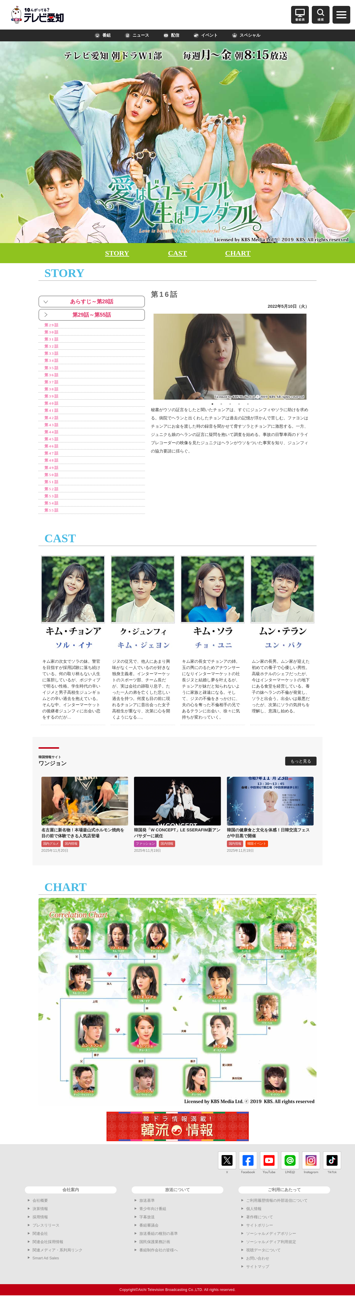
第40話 (52, 405)
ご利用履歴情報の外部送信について (277, 1206)
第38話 (52, 391)
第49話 (52, 471)
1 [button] (212, 404)
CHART (238, 253)
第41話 (52, 413)
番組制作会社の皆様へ (158, 1255)
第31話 (52, 339)
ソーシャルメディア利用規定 (271, 1247)
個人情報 (254, 1214)
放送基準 (147, 1206)
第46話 (52, 449)
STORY (117, 253)
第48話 (52, 464)
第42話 (52, 420)
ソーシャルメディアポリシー (271, 1239)
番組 (103, 35)
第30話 (52, 332)
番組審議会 (149, 1230)
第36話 (52, 376)
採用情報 (40, 1222)
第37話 (52, 383)
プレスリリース (46, 1230)
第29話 (52, 325)
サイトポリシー (259, 1230)
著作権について (259, 1222)
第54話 (52, 508)
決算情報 (40, 1214)
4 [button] (239, 404)
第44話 (52, 435)
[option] (230, 357)
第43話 (52, 427)
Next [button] (311, 356)
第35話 (52, 369)
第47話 (52, 457)
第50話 (52, 478)
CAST (177, 253)
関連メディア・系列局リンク (58, 1255)
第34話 (52, 361)
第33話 (52, 354)
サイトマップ (257, 1272)
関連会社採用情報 (48, 1247)
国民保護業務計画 (154, 1247)
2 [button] (221, 404)
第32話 (52, 347)
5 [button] (248, 404)
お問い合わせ (257, 1263)
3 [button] (230, 404)
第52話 (52, 493)
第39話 (52, 398)
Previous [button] (149, 356)
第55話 (52, 515)
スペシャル (246, 35)
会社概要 (40, 1206)
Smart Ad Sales (46, 1263)
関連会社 (40, 1239)
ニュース (137, 35)
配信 (171, 35)
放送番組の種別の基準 (158, 1239)
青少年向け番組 (152, 1214)
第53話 (52, 501)
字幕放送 (147, 1222)
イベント (205, 35)
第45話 (52, 442)
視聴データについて (263, 1255)
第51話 (52, 486)
